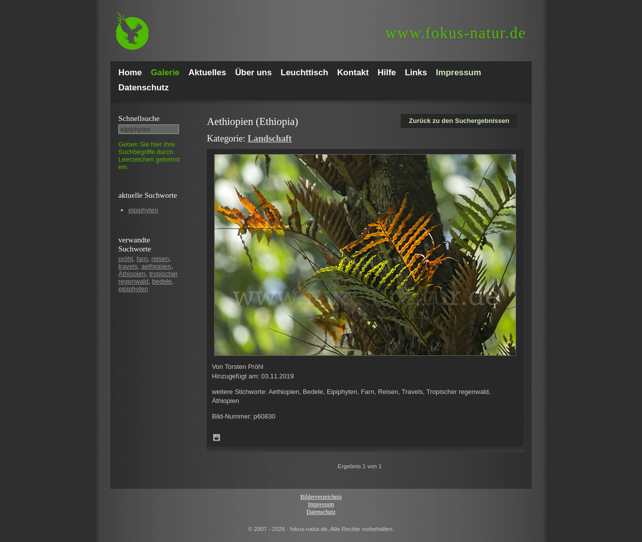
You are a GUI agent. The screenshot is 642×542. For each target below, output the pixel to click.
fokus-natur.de (455, 33)
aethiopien (156, 266)
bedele (162, 281)
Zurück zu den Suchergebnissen (459, 120)
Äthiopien (131, 274)
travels (127, 266)
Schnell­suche (138, 118)
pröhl (125, 258)
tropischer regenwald (148, 277)
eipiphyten (143, 210)
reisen (160, 258)
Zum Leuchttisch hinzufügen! (216, 437)
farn (141, 258)
